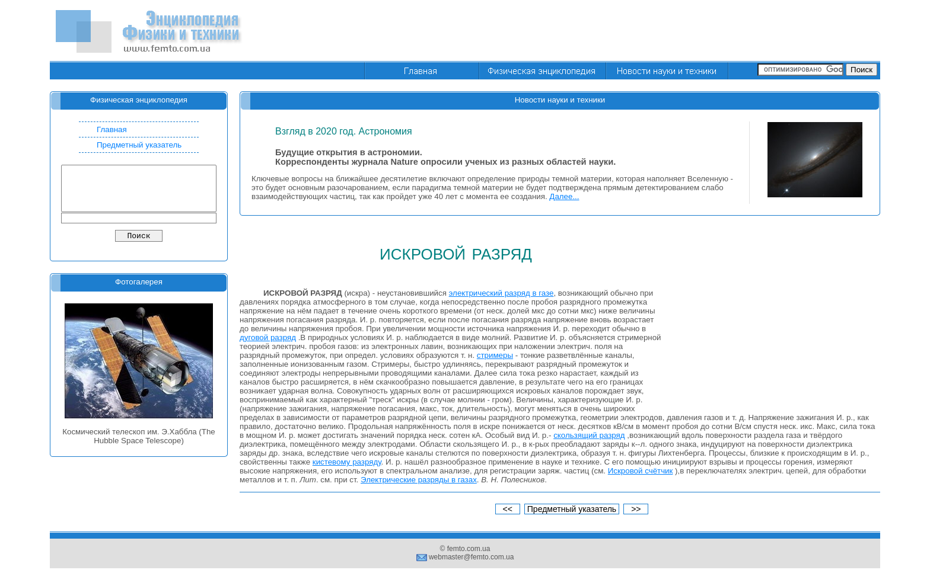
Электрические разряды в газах (419, 479)
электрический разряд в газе (501, 293)
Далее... (564, 196)
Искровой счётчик (640, 470)
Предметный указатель (139, 144)
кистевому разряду (347, 461)
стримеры (495, 355)
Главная (112, 129)
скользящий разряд (589, 435)
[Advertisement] (664, 31)
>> (636, 509)
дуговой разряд (268, 337)
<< (508, 509)
